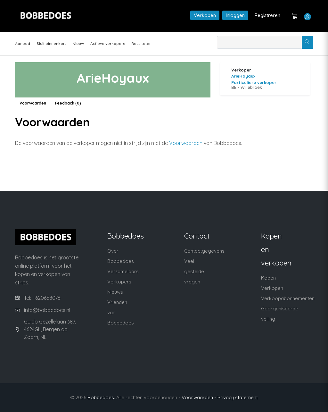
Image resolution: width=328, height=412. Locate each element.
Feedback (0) (68, 103)
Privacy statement (237, 397)
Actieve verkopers (107, 43)
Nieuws (115, 292)
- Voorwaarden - (197, 397)
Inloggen (235, 15)
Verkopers (119, 282)
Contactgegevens (204, 251)
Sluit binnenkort (51, 43)
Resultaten (141, 43)
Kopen (268, 278)
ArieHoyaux (243, 76)
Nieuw (78, 43)
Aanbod (22, 43)
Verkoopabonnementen (288, 298)
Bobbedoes (100, 397)
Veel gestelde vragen (194, 271)
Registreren (267, 15)
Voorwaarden (33, 103)
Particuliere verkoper (253, 82)
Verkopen (205, 15)
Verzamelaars (123, 271)
